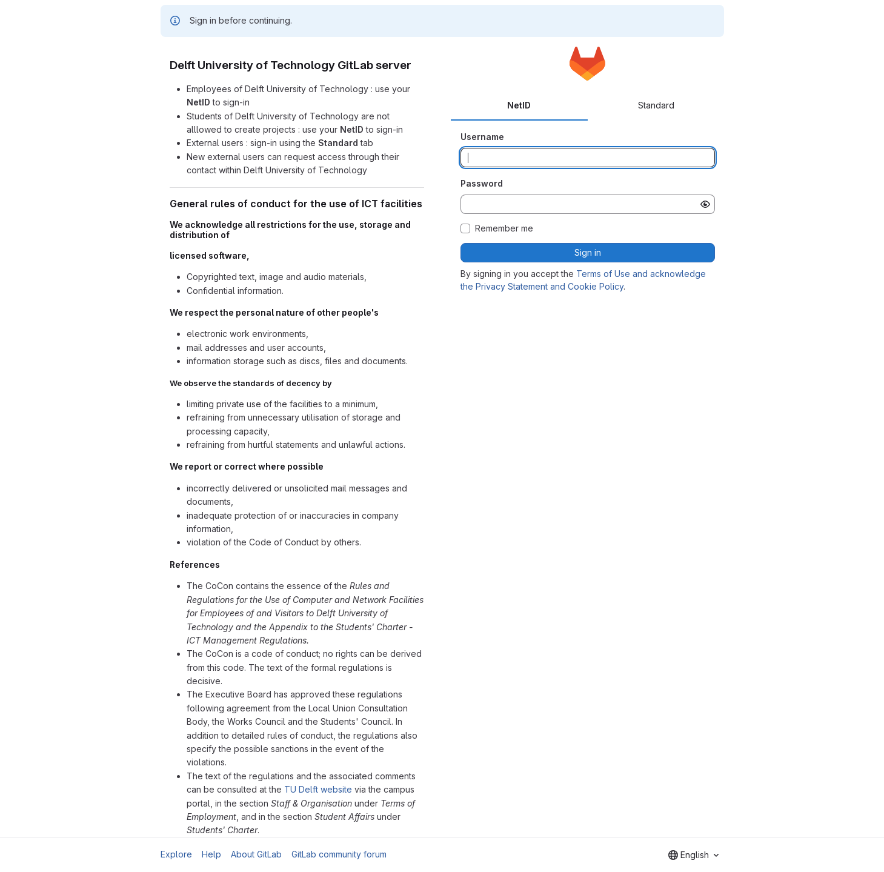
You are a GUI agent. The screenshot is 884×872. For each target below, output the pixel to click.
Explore (176, 854)
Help (211, 854)
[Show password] (705, 204)
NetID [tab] (519, 105)
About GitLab (256, 854)
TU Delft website (318, 789)
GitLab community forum (339, 854)
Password (481, 183)
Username (482, 136)
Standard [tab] (656, 105)
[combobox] (693, 855)
